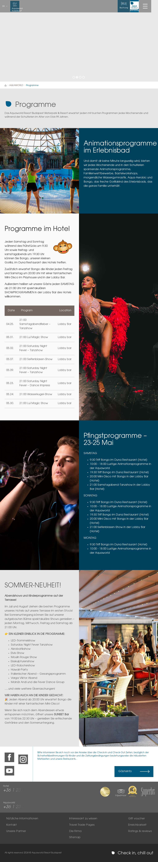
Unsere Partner (16, 831)
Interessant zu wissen (83, 818)
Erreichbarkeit (137, 825)
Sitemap (75, 837)
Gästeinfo (125, 771)
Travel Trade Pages (82, 825)
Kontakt (11, 825)
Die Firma (75, 831)
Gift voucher (136, 818)
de (3, 6)
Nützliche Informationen (22, 818)
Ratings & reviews (140, 831)
